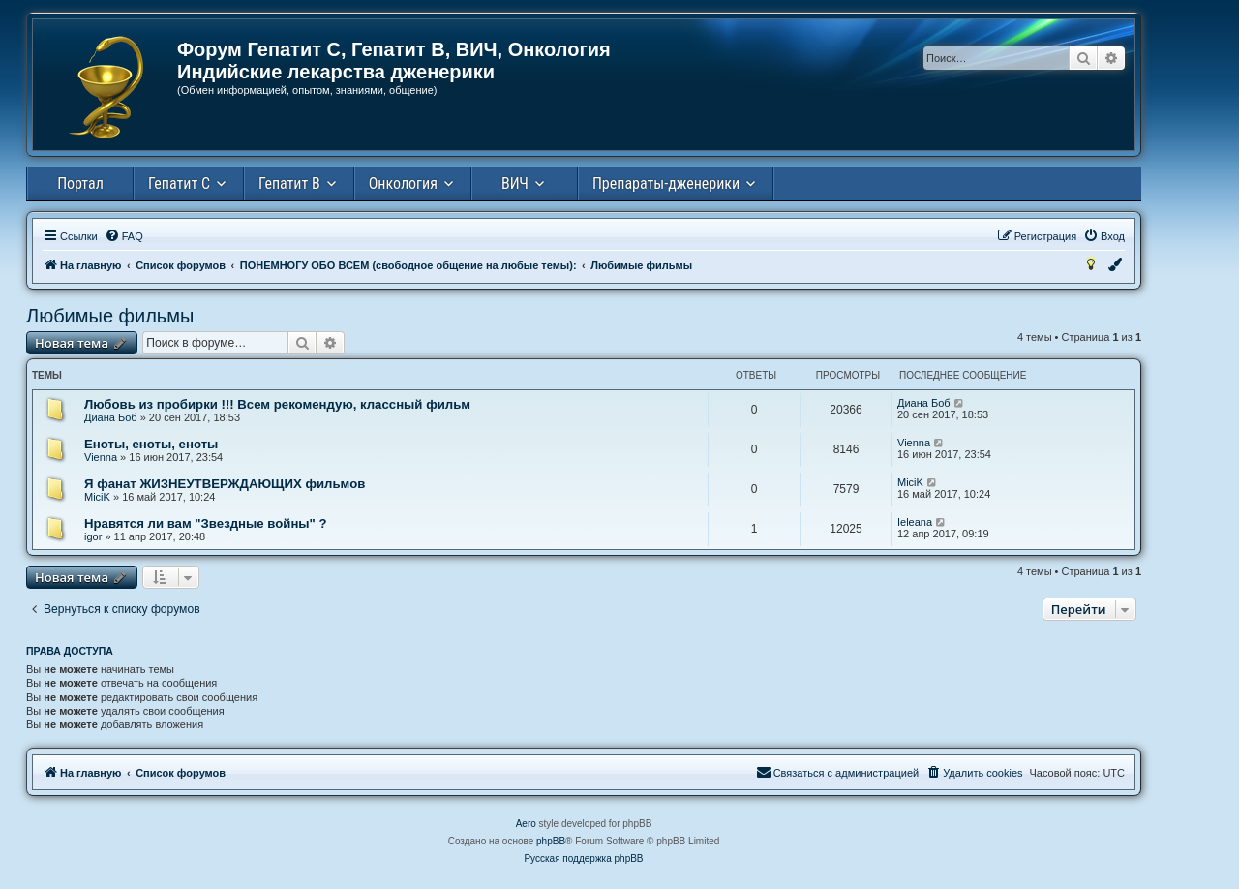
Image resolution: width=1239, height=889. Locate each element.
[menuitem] (124, 236)
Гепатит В (289, 183)
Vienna (100, 457)
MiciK (97, 497)
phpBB (550, 841)
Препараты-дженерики (666, 183)
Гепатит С (179, 183)
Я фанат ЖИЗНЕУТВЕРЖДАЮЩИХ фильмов (224, 483)
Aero (526, 823)
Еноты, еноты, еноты (151, 444)
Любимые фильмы (110, 315)
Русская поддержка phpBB (583, 858)
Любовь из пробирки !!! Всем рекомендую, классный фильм (277, 404)
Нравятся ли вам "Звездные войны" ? (205, 523)
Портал (80, 183)
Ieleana (914, 522)
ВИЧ (515, 183)
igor (93, 536)
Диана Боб (110, 417)
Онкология (403, 183)
